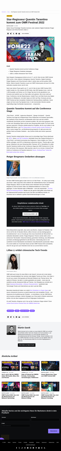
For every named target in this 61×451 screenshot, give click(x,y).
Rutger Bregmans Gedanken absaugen (21, 71)
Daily (8, 11)
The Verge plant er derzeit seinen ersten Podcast (35, 127)
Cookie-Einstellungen (30, 444)
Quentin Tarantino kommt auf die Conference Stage (24, 69)
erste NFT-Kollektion (22, 138)
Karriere (14, 442)
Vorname (4, 417)
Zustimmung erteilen (30, 214)
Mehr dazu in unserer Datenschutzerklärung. (36, 222)
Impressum (44, 442)
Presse (19, 442)
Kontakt (25, 442)
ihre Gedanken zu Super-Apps (39, 290)
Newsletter (31, 442)
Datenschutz (51, 442)
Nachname (33, 417)
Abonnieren (53, 431)
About (9, 442)
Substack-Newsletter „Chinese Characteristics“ (24, 284)
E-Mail (3, 423)
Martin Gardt (45, 372)
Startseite (4, 11)
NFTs (10, 138)
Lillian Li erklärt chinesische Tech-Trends (21, 73)
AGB (58, 442)
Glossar (37, 442)
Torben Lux (5, 372)
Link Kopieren (25, 33)
